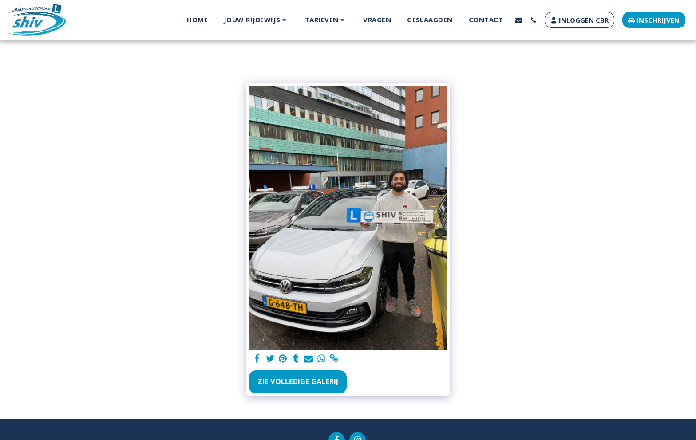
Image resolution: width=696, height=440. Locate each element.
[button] (256, 19)
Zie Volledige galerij (297, 381)
